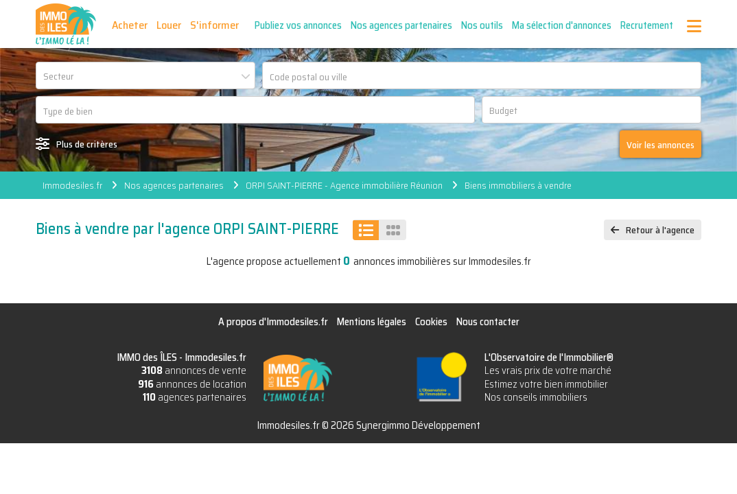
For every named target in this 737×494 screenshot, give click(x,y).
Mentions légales (371, 322)
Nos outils (482, 25)
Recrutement (646, 25)
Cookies (431, 322)
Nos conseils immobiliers (535, 397)
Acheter (130, 25)
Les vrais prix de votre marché (547, 370)
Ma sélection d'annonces (561, 25)
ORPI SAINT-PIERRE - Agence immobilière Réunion (344, 185)
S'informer (214, 25)
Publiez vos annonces (298, 25)
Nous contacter (487, 322)
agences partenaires (194, 397)
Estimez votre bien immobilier (546, 384)
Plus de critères (86, 144)
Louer (168, 25)
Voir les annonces (660, 144)
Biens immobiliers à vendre (518, 185)
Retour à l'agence (660, 229)
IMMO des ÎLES (66, 24)
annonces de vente (193, 370)
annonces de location (192, 384)
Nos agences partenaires (401, 25)
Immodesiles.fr (72, 185)
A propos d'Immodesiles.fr (273, 322)
